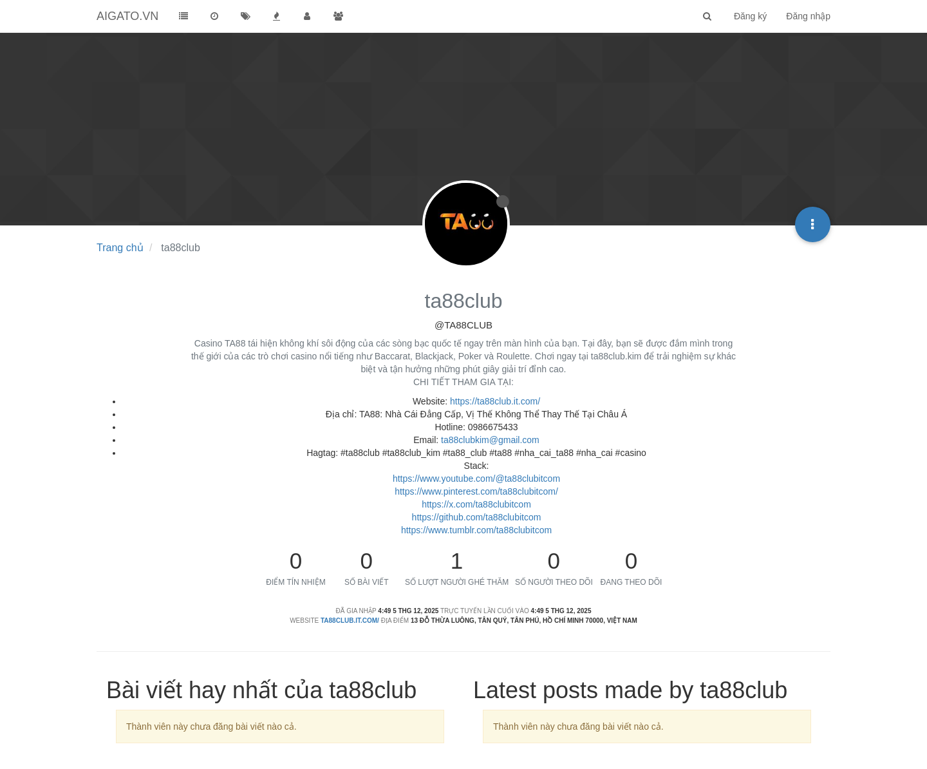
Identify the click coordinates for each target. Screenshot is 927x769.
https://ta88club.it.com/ (495, 401)
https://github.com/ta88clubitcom (476, 517)
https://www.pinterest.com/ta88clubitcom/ (476, 491)
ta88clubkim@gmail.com (490, 440)
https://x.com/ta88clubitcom (476, 504)
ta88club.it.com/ (350, 620)
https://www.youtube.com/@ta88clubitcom (476, 478)
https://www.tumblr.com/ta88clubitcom (476, 530)
